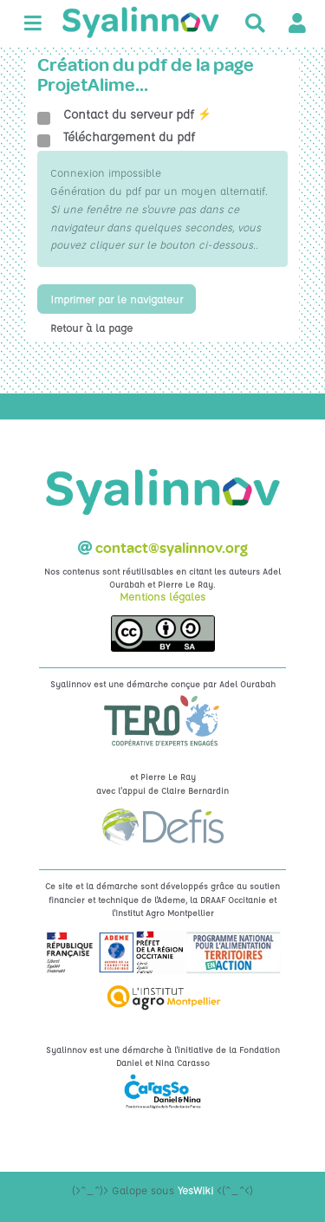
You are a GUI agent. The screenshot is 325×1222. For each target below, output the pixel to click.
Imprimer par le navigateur (116, 299)
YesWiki (195, 1190)
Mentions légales (162, 596)
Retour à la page (91, 328)
